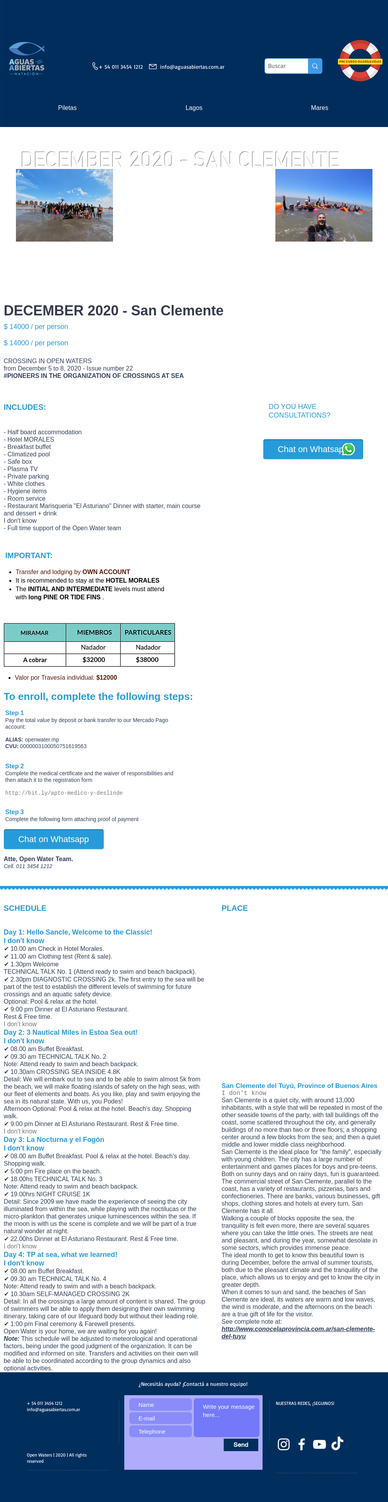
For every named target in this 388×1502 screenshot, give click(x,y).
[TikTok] (337, 1444)
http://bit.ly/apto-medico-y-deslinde (64, 793)
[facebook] (302, 1444)
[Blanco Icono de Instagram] (284, 1444)
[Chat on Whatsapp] (313, 449)
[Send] (241, 1445)
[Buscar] (280, 66)
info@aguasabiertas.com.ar (192, 66)
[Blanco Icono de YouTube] (319, 1444)
